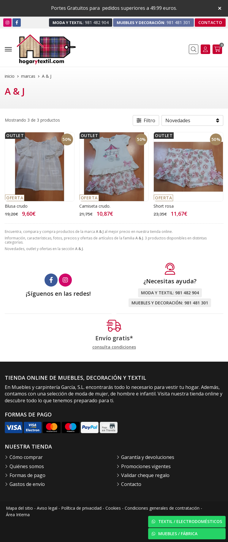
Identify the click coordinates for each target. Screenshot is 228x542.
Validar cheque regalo (145, 475)
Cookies (113, 508)
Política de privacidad (81, 508)
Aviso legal (47, 508)
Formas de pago (27, 475)
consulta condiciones (114, 347)
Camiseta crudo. (94, 206)
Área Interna (18, 514)
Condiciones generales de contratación (162, 508)
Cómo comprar (26, 457)
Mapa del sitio (19, 508)
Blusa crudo (16, 206)
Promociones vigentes (146, 466)
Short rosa (163, 206)
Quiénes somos (27, 466)
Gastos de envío (27, 484)
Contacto (131, 484)
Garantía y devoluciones (147, 457)
